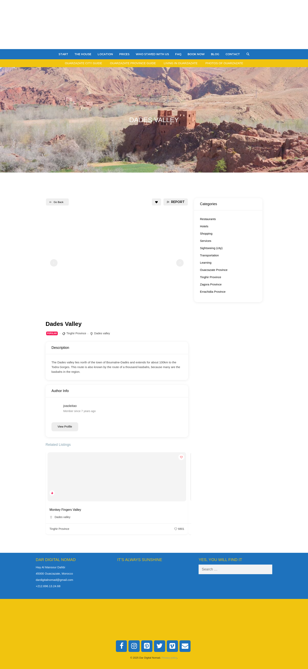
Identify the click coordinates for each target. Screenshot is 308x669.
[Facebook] (121, 646)
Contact (233, 54)
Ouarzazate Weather (154, 579)
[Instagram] (134, 646)
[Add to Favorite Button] (156, 202)
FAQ (178, 54)
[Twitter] (159, 646)
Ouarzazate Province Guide (133, 63)
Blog (215, 54)
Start (63, 54)
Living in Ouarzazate (181, 63)
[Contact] (185, 646)
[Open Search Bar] (248, 54)
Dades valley (102, 333)
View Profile (65, 426)
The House (82, 54)
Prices (124, 54)
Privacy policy (169, 657)
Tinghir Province (76, 333)
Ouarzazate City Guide (83, 63)
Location (105, 54)
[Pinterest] (146, 646)
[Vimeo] (172, 646)
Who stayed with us (152, 54)
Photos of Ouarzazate (224, 63)
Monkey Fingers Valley (65, 509)
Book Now (196, 54)
